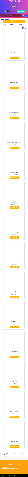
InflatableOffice (16, 475)
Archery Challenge (14, 52)
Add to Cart (14, 58)
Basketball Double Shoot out (14, 142)
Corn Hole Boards (14, 172)
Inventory (7, 19)
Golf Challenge (14, 351)
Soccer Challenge (14, 411)
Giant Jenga (14, 321)
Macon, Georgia (18, 453)
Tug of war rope (14, 441)
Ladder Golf (14, 381)
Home (2, 19)
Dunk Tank (14, 202)
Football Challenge (14, 232)
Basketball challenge (14, 112)
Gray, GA (12, 453)
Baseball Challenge (14, 82)
